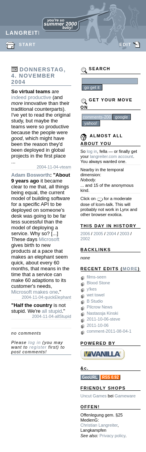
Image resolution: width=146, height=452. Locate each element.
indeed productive (31, 97)
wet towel (96, 294)
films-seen (96, 277)
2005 (98, 233)
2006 (85, 233)
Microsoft (49, 239)
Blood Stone (98, 282)
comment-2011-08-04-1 (109, 331)
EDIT (125, 44)
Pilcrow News (100, 307)
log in (34, 342)
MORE (130, 268)
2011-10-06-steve (103, 319)
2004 (111, 233)
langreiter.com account (111, 156)
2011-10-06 (98, 325)
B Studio (95, 301)
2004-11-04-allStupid (51, 316)
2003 (124, 233)
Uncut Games (94, 396)
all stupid (52, 311)
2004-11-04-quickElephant (46, 297)
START (27, 44)
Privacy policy (112, 435)
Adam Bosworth (30, 175)
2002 (85, 238)
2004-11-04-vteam (54, 167)
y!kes (92, 289)
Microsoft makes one (34, 292)
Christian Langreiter (99, 425)
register (38, 347)
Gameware (125, 396)
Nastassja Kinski (102, 313)
